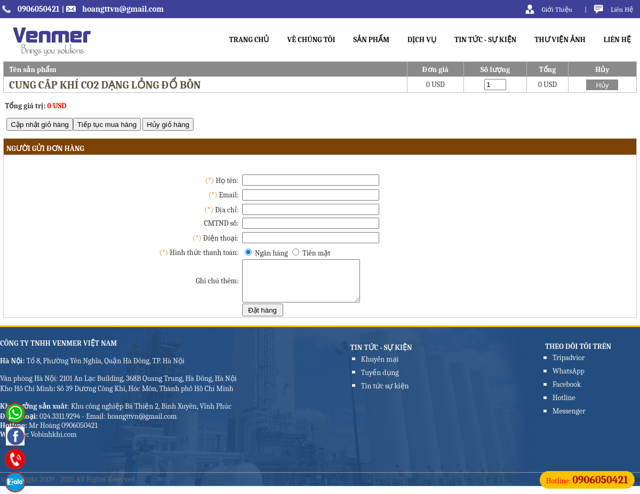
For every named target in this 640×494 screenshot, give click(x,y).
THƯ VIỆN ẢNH (560, 39)
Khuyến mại (380, 367)
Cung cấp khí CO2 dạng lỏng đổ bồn (105, 85)
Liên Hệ (622, 9)
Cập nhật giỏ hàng (40, 125)
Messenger (569, 419)
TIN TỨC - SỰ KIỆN (485, 39)
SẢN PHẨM (372, 39)
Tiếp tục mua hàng (107, 125)
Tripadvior (569, 365)
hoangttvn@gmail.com (123, 9)
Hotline (564, 405)
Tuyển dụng (380, 380)
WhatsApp (569, 379)
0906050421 (39, 9)
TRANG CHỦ (249, 39)
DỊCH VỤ (421, 39)
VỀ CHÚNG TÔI (311, 39)
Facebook (567, 392)
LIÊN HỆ (617, 39)
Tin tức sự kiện (385, 394)
